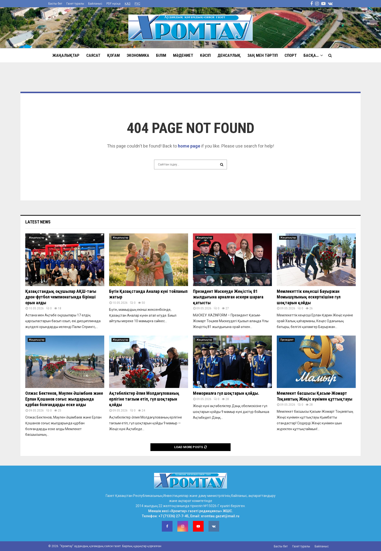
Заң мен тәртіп (262, 55)
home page (189, 145)
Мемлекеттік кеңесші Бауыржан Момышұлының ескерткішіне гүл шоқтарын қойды (308, 297)
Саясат (93, 55)
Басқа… (311, 55)
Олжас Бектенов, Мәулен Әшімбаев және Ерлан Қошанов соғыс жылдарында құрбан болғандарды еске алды (64, 399)
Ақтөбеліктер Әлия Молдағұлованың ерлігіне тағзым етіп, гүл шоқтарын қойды (144, 399)
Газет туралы (75, 3)
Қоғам (113, 55)
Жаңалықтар (65, 55)
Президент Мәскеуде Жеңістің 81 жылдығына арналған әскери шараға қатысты (228, 297)
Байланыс (95, 3)
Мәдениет (183, 55)
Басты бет (55, 3)
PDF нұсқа (113, 3)
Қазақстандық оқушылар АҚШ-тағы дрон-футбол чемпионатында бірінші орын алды (60, 297)
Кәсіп (205, 55)
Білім (161, 55)
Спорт (291, 55)
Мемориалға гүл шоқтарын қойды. (226, 393)
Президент (287, 339)
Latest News (38, 221)
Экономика (138, 55)
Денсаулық (229, 55)
